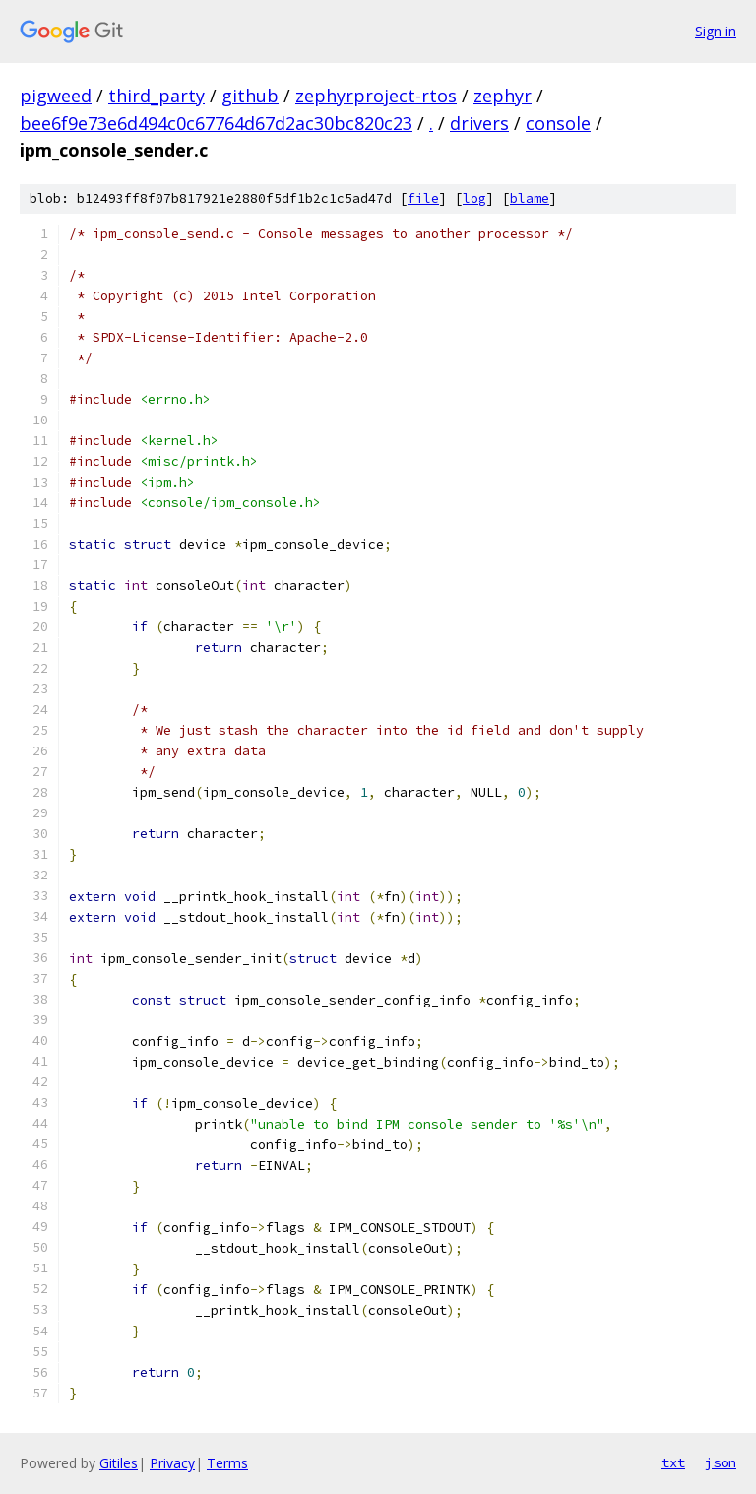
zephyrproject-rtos (376, 95)
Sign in (715, 31)
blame (529, 198)
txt (673, 1462)
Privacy (172, 1463)
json (720, 1462)
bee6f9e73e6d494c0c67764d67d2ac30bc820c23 (216, 123)
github (250, 95)
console (558, 123)
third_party (156, 95)
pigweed (56, 95)
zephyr (502, 95)
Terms (227, 1463)
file (423, 198)
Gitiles (118, 1463)
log (474, 198)
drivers (479, 123)
